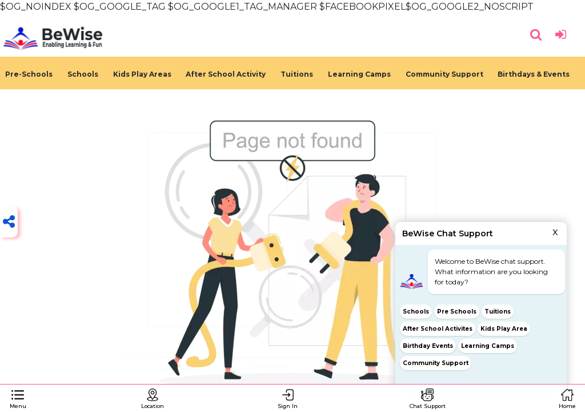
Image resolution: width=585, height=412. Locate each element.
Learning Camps (359, 74)
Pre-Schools (29, 74)
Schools (82, 74)
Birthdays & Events (534, 74)
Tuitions (297, 74)
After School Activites (437, 328)
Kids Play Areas (142, 74)
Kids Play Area (503, 328)
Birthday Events (428, 346)
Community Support (444, 74)
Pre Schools (456, 311)
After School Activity (226, 74)
